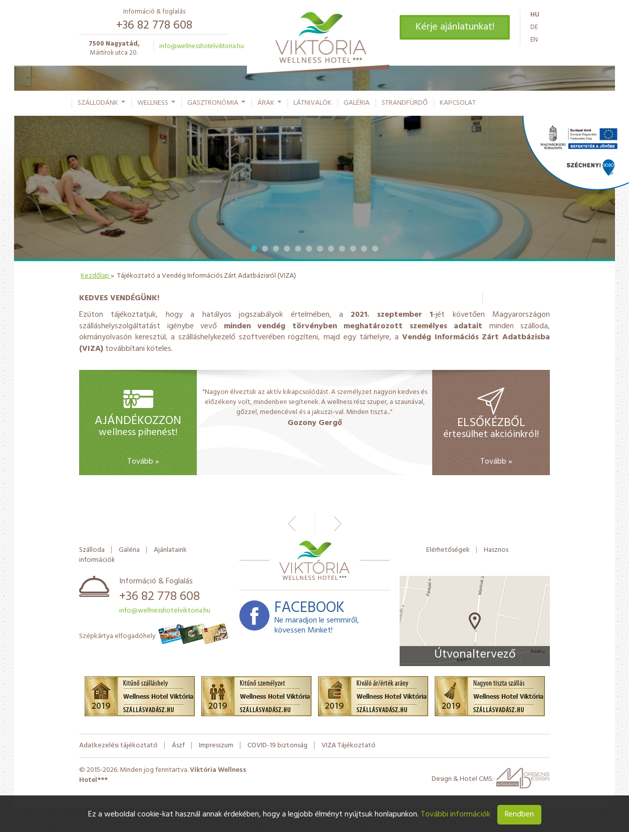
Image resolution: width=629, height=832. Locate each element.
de (534, 27)
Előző (291, 523)
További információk (455, 814)
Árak (269, 105)
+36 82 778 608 (154, 25)
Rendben (519, 814)
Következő (338, 523)
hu (534, 15)
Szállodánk (102, 105)
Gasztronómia (216, 105)
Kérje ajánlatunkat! (454, 27)
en (534, 40)
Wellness (156, 105)
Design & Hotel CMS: (491, 781)
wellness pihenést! (138, 429)
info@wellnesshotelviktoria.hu (201, 46)
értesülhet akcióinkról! (491, 427)
